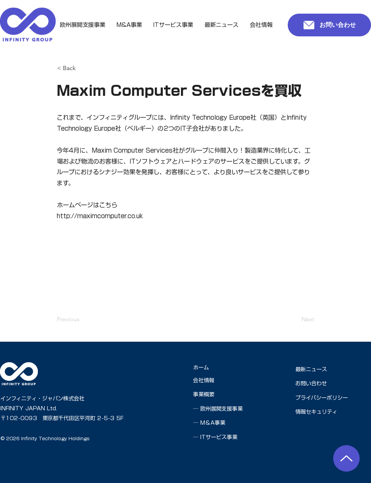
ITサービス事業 (218, 437)
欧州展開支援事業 (221, 408)
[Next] (295, 319)
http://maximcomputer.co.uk (100, 216)
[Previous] (82, 319)
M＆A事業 (212, 422)
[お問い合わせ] (329, 25)
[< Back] (82, 68)
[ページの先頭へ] (346, 458)
